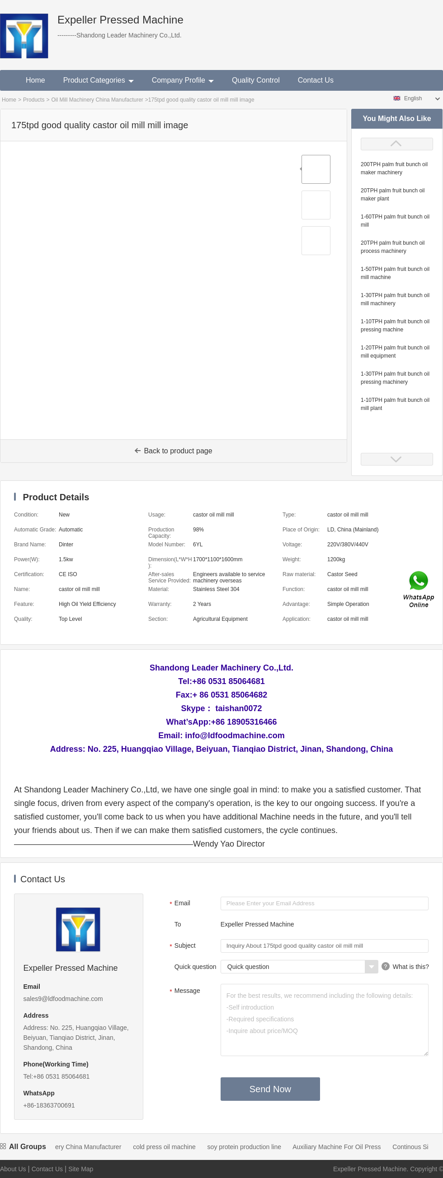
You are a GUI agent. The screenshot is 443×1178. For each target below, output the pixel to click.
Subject (181, 946)
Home (35, 80)
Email (178, 904)
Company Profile (183, 80)
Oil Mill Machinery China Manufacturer (97, 100)
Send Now (270, 1089)
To (177, 924)
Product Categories (98, 80)
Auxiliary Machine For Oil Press (341, 1146)
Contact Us (316, 80)
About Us (13, 1169)
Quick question (195, 966)
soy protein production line (249, 1146)
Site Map (80, 1169)
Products (33, 100)
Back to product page (173, 451)
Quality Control (256, 80)
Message (183, 991)
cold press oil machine (168, 1146)
